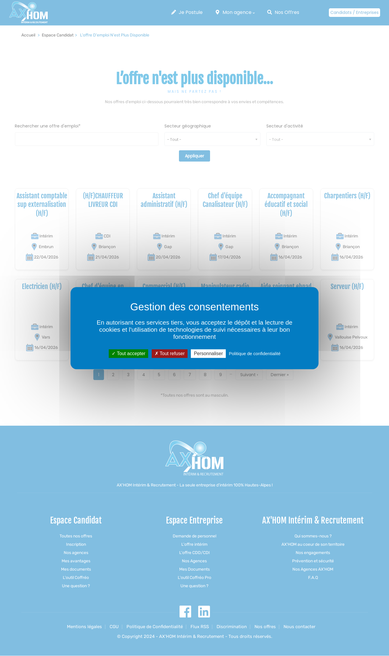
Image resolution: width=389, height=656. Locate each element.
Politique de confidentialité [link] (254, 353)
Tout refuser (170, 353)
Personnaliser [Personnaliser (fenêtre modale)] (208, 353)
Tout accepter (128, 353)
